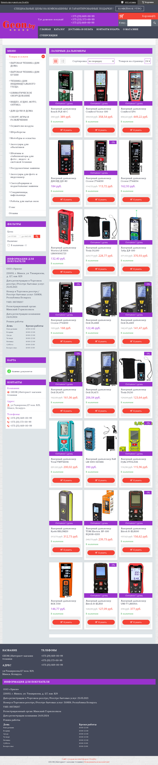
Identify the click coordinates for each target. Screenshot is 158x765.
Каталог (59, 29)
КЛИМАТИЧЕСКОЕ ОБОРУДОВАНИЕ (21, 94)
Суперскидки (48, 35)
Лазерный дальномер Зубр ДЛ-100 (133, 249)
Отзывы (13, 213)
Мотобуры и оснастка (22, 138)
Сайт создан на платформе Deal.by (79, 759)
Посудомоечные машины (25, 168)
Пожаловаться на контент (97, 762)
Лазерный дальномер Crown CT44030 (98, 180)
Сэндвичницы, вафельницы (19, 194)
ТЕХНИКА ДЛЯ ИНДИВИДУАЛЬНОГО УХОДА (22, 83)
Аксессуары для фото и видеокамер (23, 176)
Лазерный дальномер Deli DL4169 (133, 321)
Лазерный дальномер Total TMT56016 (63, 460)
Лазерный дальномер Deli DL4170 (63, 391)
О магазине (130, 29)
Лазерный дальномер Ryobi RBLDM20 (63, 530)
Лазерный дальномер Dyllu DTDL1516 (133, 460)
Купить (68, 130)
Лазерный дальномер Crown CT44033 (63, 321)
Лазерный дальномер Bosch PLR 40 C (63, 110)
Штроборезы (17, 132)
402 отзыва (130, 2)
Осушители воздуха (21, 125)
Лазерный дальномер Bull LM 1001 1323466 (101, 460)
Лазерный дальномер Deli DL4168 (98, 321)
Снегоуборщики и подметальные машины (24, 185)
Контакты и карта (108, 29)
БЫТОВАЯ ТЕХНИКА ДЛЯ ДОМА (24, 64)
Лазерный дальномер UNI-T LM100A (133, 602)
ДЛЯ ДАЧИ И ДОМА (21, 110)
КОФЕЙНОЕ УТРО (129, 8)
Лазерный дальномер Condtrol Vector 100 (98, 110)
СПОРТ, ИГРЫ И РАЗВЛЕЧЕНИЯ (19, 118)
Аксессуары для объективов (19, 146)
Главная (45, 29)
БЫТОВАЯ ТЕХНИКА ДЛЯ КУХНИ (24, 73)
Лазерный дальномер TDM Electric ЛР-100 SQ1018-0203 (98, 531)
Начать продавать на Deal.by (15, 2)
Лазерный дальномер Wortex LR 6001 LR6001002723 (63, 250)
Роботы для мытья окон (24, 201)
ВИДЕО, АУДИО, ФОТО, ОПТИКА (23, 103)
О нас (12, 207)
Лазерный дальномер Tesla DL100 (98, 249)
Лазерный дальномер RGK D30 (63, 602)
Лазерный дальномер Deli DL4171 (98, 391)
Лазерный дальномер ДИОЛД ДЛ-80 (63, 180)
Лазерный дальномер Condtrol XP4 (133, 110)
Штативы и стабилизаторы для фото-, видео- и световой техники (22, 157)
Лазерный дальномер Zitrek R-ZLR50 (98, 602)
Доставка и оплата (80, 29)
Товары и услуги (18, 56)
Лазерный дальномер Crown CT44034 (133, 180)
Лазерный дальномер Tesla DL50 (133, 391)
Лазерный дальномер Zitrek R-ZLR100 (133, 530)
